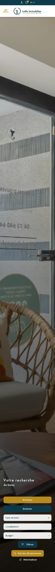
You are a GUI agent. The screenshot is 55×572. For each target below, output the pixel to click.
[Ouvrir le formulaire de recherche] (27, 552)
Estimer (27, 516)
